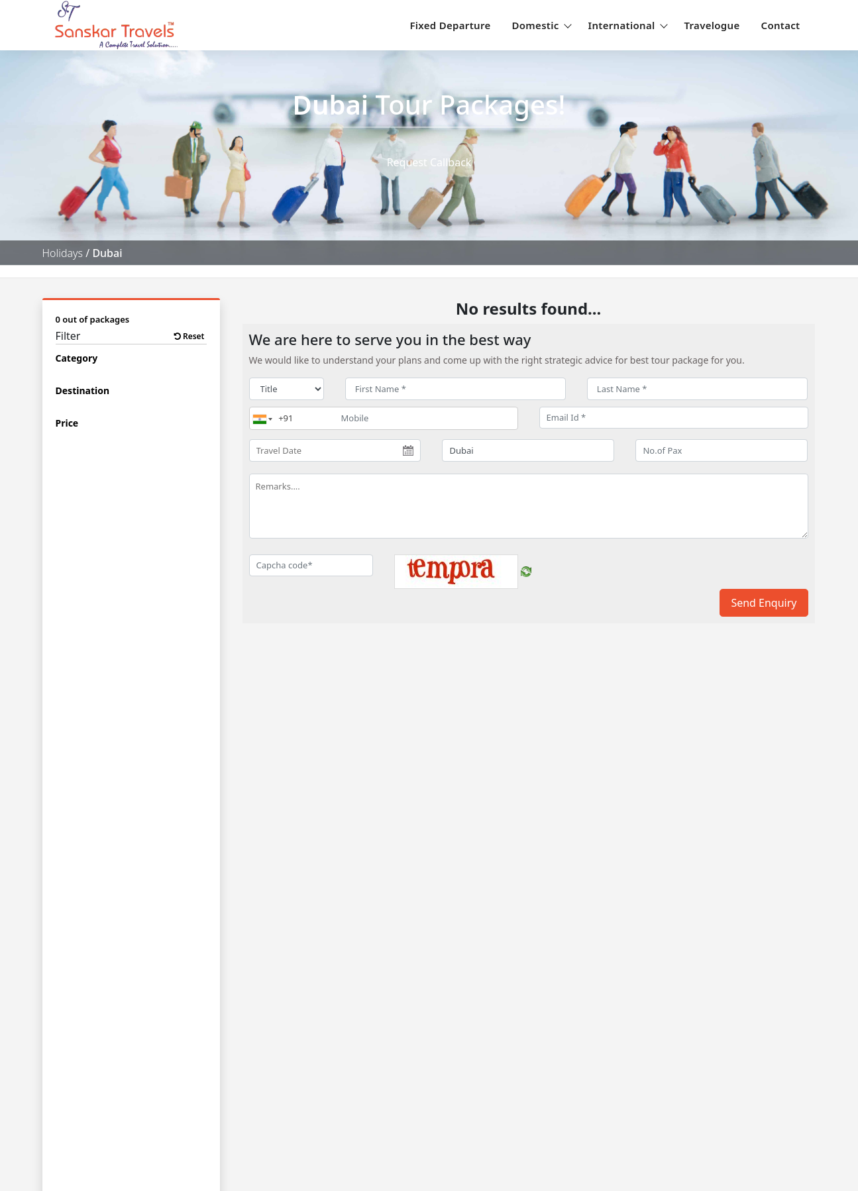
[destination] (528, 450)
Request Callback (429, 162)
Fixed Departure (449, 25)
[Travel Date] (335, 450)
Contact (780, 25)
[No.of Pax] (721, 450)
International (625, 25)
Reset (189, 336)
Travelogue (712, 25)
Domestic (539, 25)
